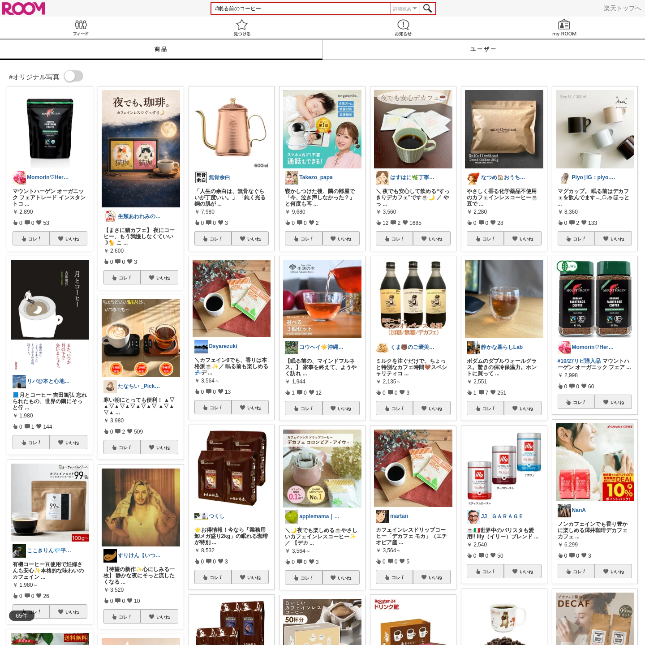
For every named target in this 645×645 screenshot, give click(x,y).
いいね (72, 238)
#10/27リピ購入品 (579, 361)
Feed (80, 28)
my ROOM (564, 28)
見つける (241, 28)
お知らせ (403, 28)
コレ (35, 238)
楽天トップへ (622, 8)
